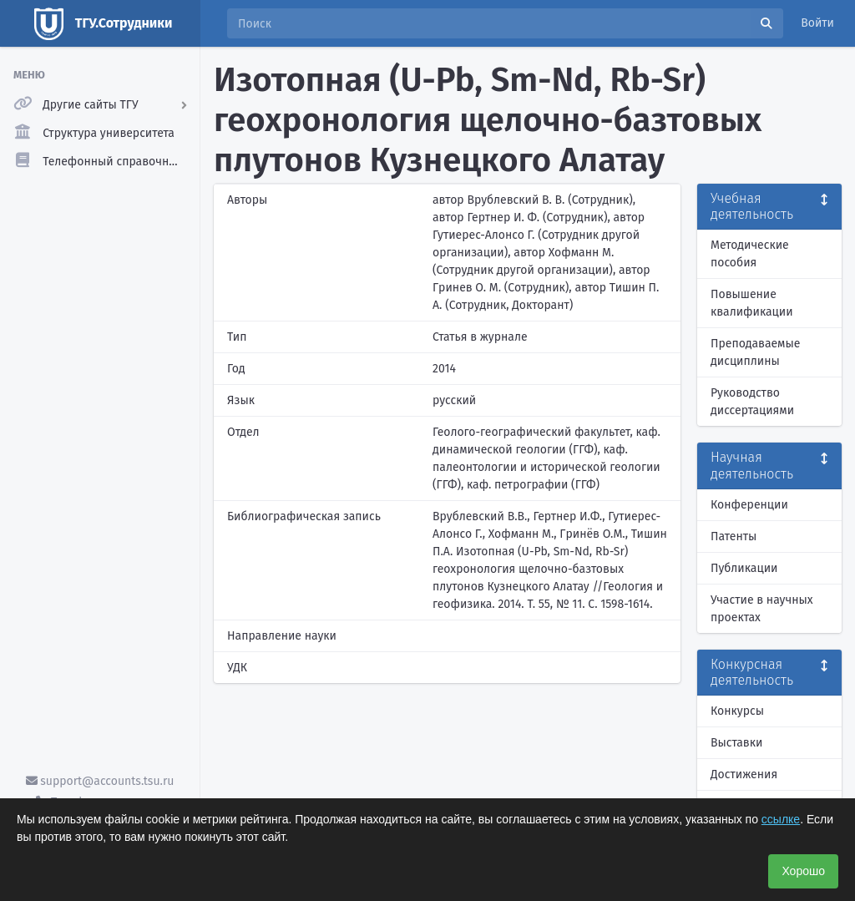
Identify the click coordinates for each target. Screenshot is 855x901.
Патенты (733, 536)
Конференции (749, 505)
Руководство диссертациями (752, 402)
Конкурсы (737, 711)
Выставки (736, 743)
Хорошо (803, 871)
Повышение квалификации (752, 303)
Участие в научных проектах (762, 609)
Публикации (744, 568)
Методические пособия (750, 254)
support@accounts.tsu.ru (100, 781)
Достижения (744, 774)
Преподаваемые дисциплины (755, 352)
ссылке (780, 819)
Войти (817, 23)
